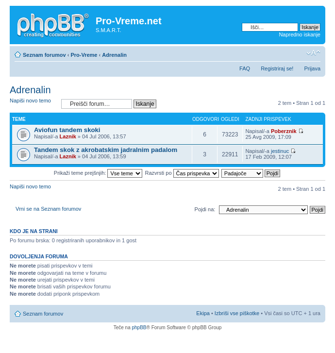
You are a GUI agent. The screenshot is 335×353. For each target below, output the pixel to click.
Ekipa (203, 313)
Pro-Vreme (83, 55)
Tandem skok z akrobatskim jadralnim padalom (105, 149)
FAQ (244, 68)
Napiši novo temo (33, 104)
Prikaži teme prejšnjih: (98, 173)
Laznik (68, 136)
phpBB (139, 327)
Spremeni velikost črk (313, 53)
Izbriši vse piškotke (238, 313)
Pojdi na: (205, 209)
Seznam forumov (44, 55)
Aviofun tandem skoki (67, 130)
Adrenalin (114, 55)
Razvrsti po (182, 173)
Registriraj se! (277, 68)
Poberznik (284, 131)
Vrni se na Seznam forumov (48, 209)
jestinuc (280, 151)
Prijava (312, 68)
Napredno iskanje (299, 34)
